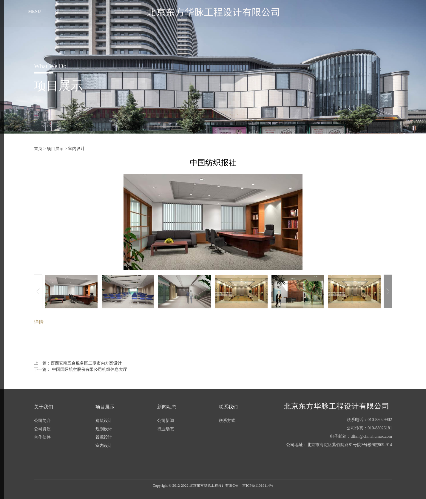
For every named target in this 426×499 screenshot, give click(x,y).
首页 (38, 148)
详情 (39, 321)
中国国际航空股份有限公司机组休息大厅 (89, 369)
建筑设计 (103, 420)
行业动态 (165, 429)
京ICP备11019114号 (257, 485)
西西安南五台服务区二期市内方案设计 (86, 363)
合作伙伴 (42, 437)
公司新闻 (165, 420)
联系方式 (227, 420)
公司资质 (42, 429)
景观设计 (103, 437)
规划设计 (103, 429)
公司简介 (42, 420)
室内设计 (76, 148)
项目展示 (55, 148)
